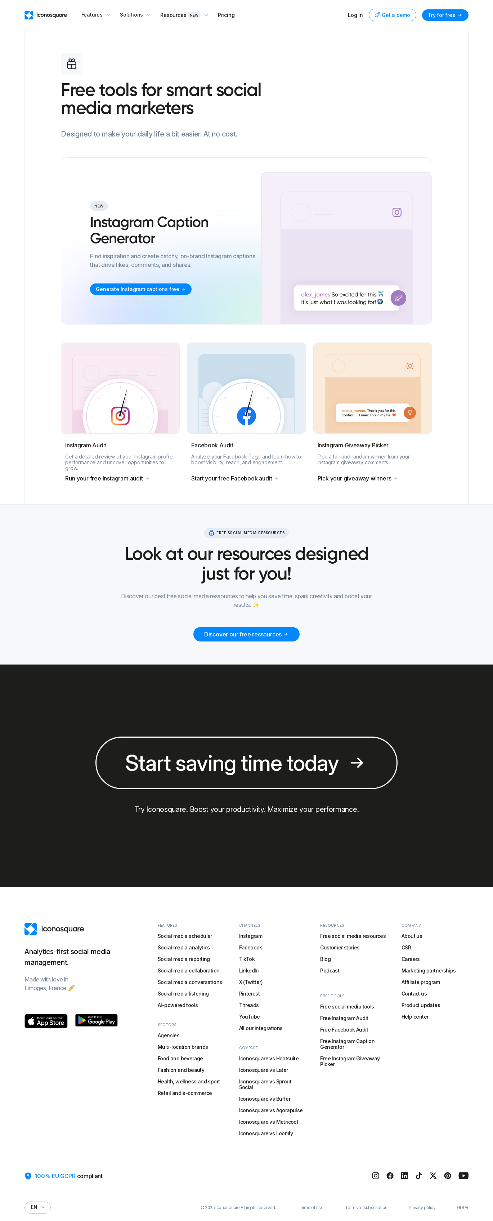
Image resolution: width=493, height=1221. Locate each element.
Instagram (251, 936)
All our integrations (261, 1028)
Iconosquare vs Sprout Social (265, 1084)
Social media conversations (190, 982)
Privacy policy (422, 1207)
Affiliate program (421, 982)
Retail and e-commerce (185, 1093)
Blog (325, 959)
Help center (415, 1017)
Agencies (168, 1035)
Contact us (414, 993)
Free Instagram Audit (344, 1018)
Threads (249, 1005)
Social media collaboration (188, 970)
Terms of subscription (366, 1207)
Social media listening (183, 993)
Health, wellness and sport (189, 1081)
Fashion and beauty (181, 1070)
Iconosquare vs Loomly (266, 1133)
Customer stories (339, 947)
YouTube (249, 1017)
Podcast (329, 970)
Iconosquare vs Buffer (264, 1099)
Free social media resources (353, 936)
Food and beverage (180, 1058)
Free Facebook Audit (344, 1030)
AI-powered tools (178, 1005)
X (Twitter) (251, 982)
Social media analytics (184, 947)
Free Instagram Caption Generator (347, 1044)
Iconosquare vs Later (263, 1070)
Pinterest (249, 993)
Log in (355, 15)
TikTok (247, 959)
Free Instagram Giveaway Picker (350, 1061)
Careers (411, 959)
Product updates (421, 1005)
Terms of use (310, 1207)
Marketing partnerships (429, 970)
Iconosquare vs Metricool (268, 1122)
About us (412, 936)
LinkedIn (249, 970)
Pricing (226, 15)
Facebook (250, 947)
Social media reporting (184, 959)
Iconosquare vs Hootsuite (269, 1058)
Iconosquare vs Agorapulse (271, 1110)
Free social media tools (347, 1006)
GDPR (463, 1207)
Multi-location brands (183, 1047)
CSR (406, 947)
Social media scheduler (185, 936)
